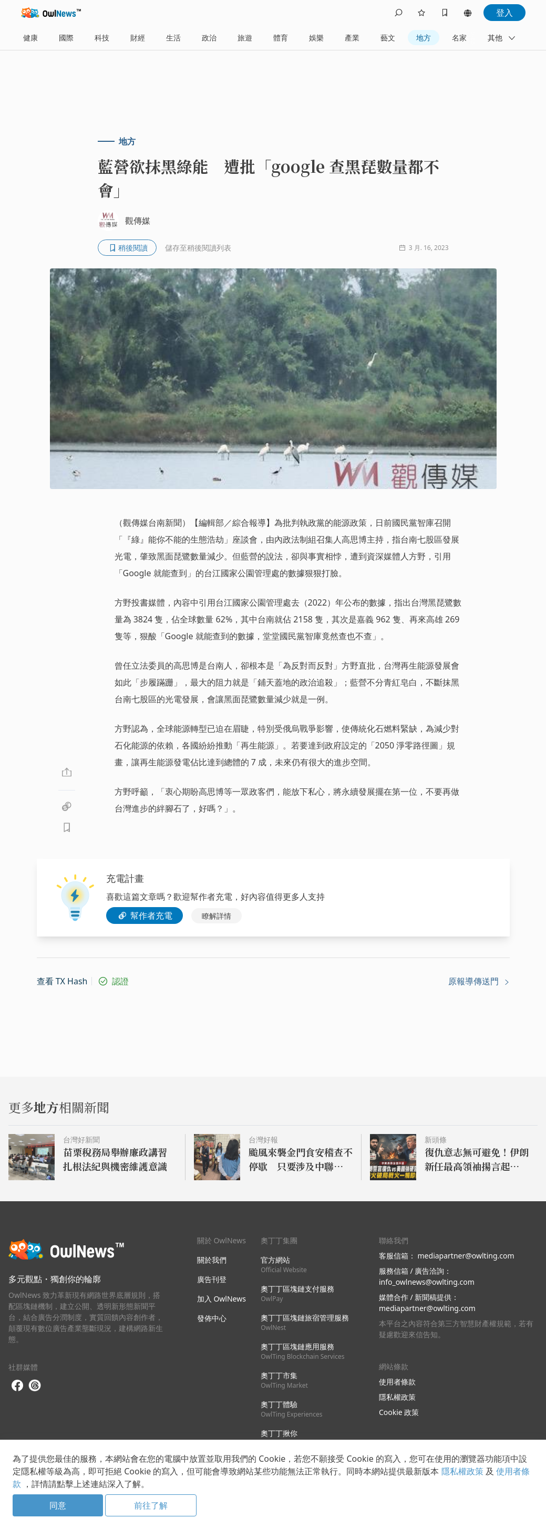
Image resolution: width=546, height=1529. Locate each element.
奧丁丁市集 (284, 1380)
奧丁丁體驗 (291, 1409)
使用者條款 (397, 1382)
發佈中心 (211, 1318)
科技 (102, 38)
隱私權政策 (397, 1397)
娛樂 (316, 38)
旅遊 (245, 38)
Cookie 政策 (399, 1412)
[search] (398, 12)
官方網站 (284, 1264)
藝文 (387, 38)
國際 (66, 38)
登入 (504, 12)
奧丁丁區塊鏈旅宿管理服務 (305, 1322)
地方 (423, 38)
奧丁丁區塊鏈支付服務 (297, 1293)
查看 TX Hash (62, 981)
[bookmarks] (444, 12)
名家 (459, 38)
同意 (57, 1505)
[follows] (421, 12)
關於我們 (211, 1260)
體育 (280, 38)
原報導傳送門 (478, 981)
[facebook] (17, 1386)
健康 (30, 38)
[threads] (34, 1385)
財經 (137, 38)
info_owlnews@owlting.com (427, 1282)
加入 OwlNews (221, 1299)
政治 (209, 38)
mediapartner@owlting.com (466, 1256)
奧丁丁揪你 (279, 1438)
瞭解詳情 (216, 916)
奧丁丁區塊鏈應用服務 (302, 1351)
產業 (352, 38)
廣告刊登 (211, 1279)
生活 (173, 38)
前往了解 (151, 1505)
